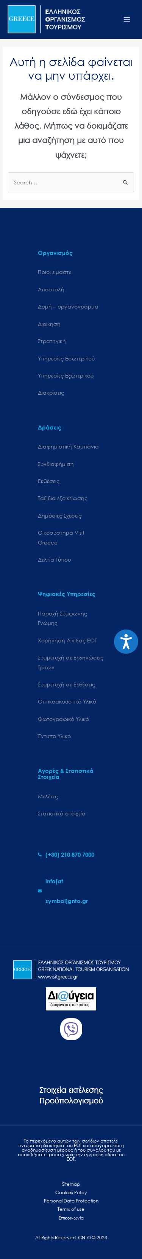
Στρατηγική (52, 341)
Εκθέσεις (48, 481)
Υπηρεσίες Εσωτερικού (66, 358)
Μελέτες (48, 796)
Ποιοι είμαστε (54, 271)
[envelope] (71, 891)
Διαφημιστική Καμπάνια (68, 446)
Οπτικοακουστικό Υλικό (67, 701)
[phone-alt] (66, 854)
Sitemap (71, 1184)
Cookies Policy (71, 1192)
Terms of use (71, 1209)
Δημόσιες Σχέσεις (59, 515)
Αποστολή (51, 289)
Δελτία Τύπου (54, 559)
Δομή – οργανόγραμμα (68, 306)
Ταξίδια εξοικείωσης (62, 498)
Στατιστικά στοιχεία (62, 813)
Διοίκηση (49, 323)
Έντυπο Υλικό (54, 736)
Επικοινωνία (71, 1218)
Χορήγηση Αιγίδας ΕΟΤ (67, 640)
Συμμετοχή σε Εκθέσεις (66, 684)
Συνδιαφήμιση (56, 463)
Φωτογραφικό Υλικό (63, 718)
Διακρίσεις (51, 392)
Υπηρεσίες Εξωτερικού (66, 375)
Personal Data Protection (71, 1201)
